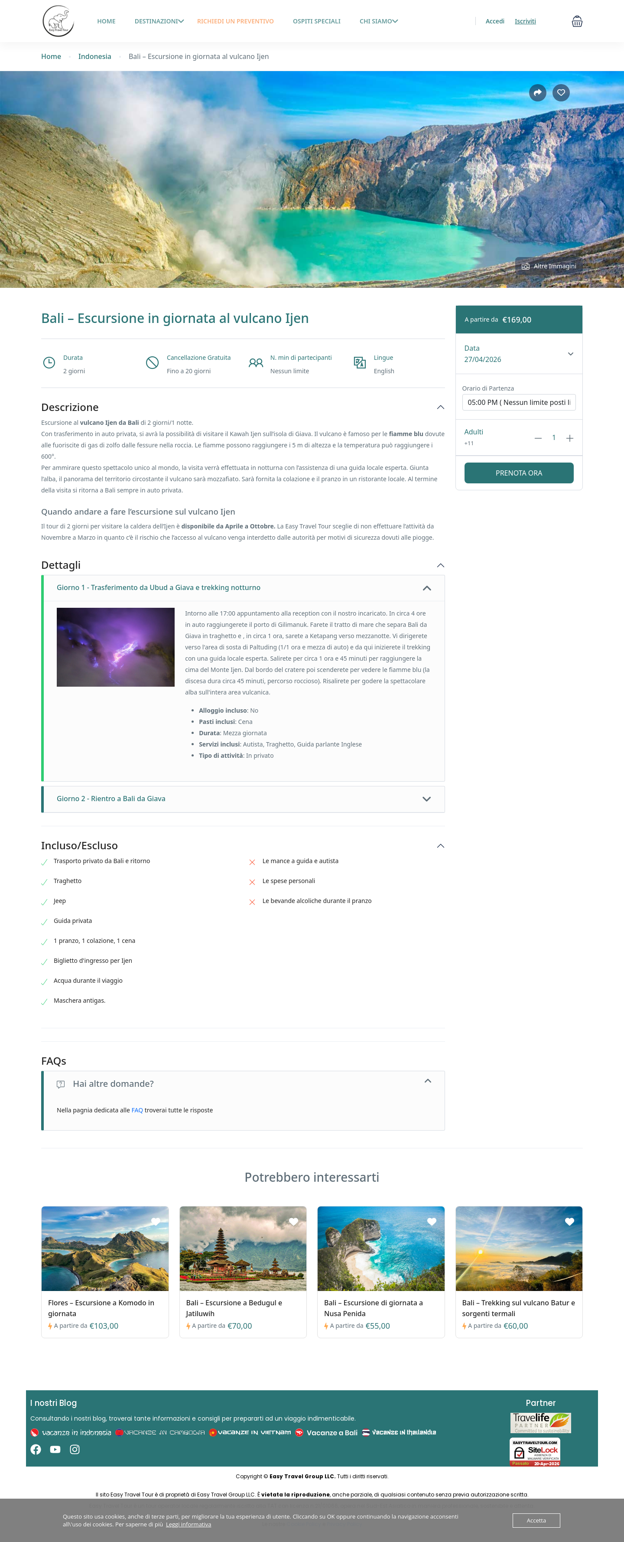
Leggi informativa (188, 1524)
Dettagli (61, 565)
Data (472, 348)
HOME (106, 21)
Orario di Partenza (488, 388)
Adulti (474, 432)
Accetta (536, 1520)
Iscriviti (525, 21)
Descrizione (70, 407)
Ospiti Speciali (317, 21)
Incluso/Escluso (79, 845)
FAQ (137, 1110)
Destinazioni (160, 21)
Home (51, 56)
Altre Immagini (549, 266)
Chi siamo (379, 21)
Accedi (495, 21)
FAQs (53, 1061)
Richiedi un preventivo (235, 21)
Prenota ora (519, 473)
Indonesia (94, 56)
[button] (577, 21)
